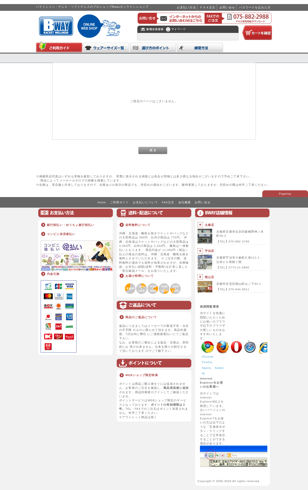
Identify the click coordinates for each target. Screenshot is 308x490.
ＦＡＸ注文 (208, 7)
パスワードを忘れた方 (255, 7)
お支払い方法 (186, 7)
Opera (206, 367)
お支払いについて (145, 202)
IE (203, 373)
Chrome (207, 356)
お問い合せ (227, 7)
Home (101, 202)
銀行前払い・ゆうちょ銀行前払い (70, 224)
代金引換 (53, 273)
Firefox (207, 362)
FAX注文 (168, 202)
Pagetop (285, 193)
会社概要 (184, 202)
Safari (219, 367)
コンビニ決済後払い (61, 234)
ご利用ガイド (119, 202)
